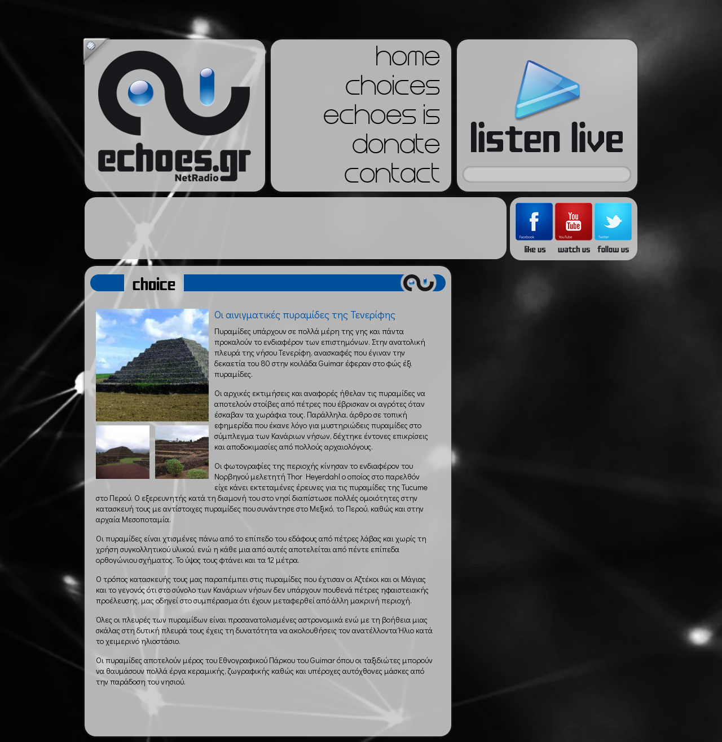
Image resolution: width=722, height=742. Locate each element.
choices (392, 89)
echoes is (381, 118)
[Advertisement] (295, 228)
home (408, 60)
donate (396, 148)
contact (392, 177)
